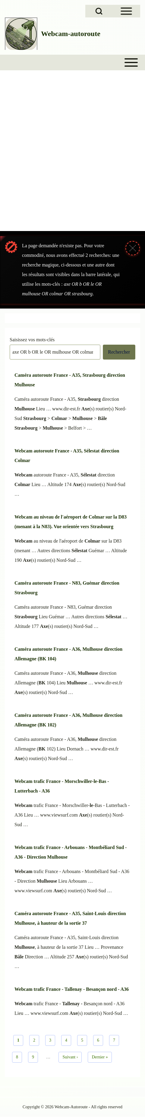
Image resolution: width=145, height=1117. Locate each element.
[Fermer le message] (132, 248)
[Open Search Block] (98, 11)
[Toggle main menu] (72, 62)
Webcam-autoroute (70, 34)
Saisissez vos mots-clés (32, 339)
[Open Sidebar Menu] (126, 11)
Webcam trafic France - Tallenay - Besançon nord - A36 (71, 989)
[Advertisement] (72, 155)
